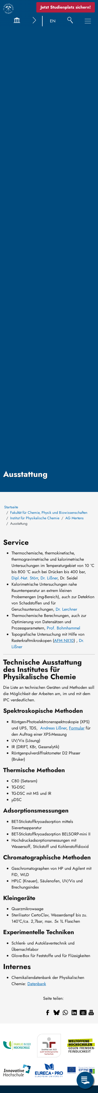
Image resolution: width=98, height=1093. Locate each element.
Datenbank (36, 984)
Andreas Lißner (53, 728)
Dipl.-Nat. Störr (24, 578)
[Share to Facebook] (47, 1012)
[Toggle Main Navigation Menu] (88, 21)
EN (52, 21)
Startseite (11, 507)
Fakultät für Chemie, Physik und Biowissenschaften (48, 512)
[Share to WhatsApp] (65, 1012)
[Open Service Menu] (85, 1080)
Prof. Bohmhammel (63, 628)
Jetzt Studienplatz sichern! (66, 7)
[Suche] (70, 21)
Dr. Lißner (49, 578)
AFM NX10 (64, 641)
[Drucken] (91, 1012)
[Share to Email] (83, 1012)
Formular (76, 728)
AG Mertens (74, 518)
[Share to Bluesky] (56, 1012)
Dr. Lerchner (66, 609)
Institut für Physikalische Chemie (34, 518)
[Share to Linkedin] (74, 1012)
